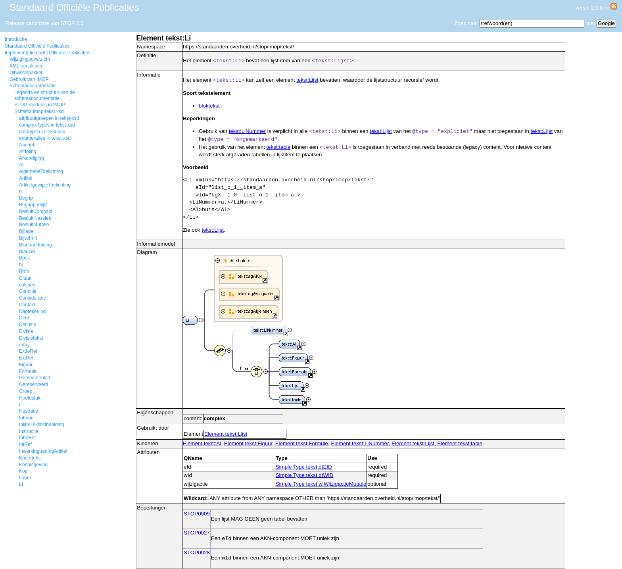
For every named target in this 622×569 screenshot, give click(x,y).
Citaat (25, 278)
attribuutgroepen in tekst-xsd (49, 118)
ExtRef (26, 358)
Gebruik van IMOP (29, 79)
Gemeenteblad (34, 378)
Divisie (26, 331)
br (21, 264)
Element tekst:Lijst (225, 434)
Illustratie (28, 411)
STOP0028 (197, 553)
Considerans (32, 298)
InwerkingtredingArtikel (43, 451)
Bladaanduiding (35, 245)
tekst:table (278, 147)
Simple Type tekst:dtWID (305, 475)
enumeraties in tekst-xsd (45, 138)
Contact (27, 305)
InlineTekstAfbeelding (41, 424)
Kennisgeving (33, 464)
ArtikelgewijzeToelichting (45, 185)
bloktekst (209, 106)
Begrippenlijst (33, 205)
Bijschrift (28, 238)
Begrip (26, 198)
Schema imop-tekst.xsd (39, 111)
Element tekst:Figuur (248, 443)
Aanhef (26, 145)
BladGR (27, 251)
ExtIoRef (28, 351)
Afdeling (27, 151)
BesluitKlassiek (35, 218)
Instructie (28, 431)
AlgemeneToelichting (41, 171)
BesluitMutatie (34, 224)
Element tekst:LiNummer (359, 443)
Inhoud (26, 418)
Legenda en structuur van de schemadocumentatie (44, 95)
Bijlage (26, 231)
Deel (24, 318)
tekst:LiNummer (247, 131)
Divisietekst (31, 338)
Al (21, 164)
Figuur (26, 364)
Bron (24, 271)
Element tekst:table (460, 443)
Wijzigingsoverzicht (30, 59)
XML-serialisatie (26, 66)
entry (24, 345)
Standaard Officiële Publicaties (37, 46)
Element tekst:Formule (301, 443)
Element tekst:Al (202, 443)
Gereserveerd (33, 384)
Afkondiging (31, 158)
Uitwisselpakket (26, 72)
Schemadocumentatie (33, 85)
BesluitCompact (35, 211)
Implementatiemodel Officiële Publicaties (47, 53)
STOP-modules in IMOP (39, 105)
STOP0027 (197, 533)
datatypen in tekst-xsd (42, 132)
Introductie (16, 39)
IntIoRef (27, 437)
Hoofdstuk (29, 398)
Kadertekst (30, 458)
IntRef (25, 444)
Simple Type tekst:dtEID (304, 467)
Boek (24, 258)
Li (21, 484)
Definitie (27, 324)
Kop (23, 471)
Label (25, 478)
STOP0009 (197, 514)
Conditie (27, 291)
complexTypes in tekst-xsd (47, 125)
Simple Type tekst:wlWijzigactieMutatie (321, 484)
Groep (25, 391)
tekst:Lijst (307, 80)
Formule (27, 371)
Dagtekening (32, 311)
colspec (27, 285)
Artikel (25, 178)
